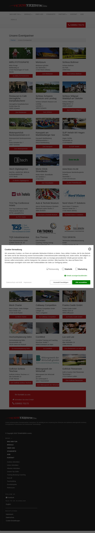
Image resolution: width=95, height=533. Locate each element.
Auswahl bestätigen (60, 282)
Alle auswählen (81, 282)
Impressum (28, 282)
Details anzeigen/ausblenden (77, 276)
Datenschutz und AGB (14, 282)
